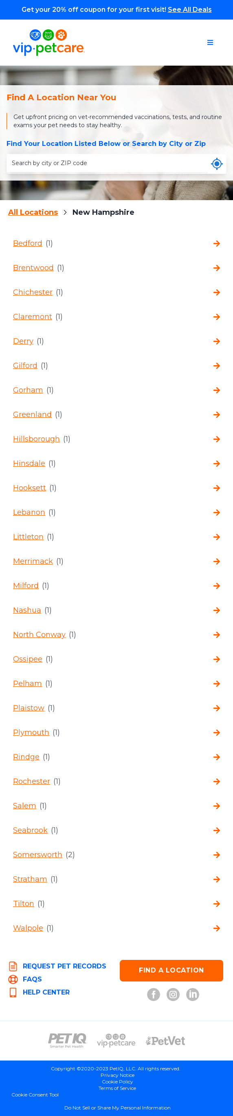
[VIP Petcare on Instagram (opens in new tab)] (173, 994)
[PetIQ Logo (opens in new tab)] (67, 1041)
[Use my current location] (217, 163)
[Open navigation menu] (210, 42)
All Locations (33, 212)
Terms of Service (117, 1088)
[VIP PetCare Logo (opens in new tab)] (116, 1041)
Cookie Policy (117, 1082)
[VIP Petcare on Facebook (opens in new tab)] (153, 994)
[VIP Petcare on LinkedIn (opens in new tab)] (192, 994)
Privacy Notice (117, 1075)
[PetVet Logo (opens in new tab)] (165, 1041)
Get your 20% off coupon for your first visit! (117, 9)
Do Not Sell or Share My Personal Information (117, 1108)
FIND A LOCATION (171, 970)
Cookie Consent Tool (35, 1095)
